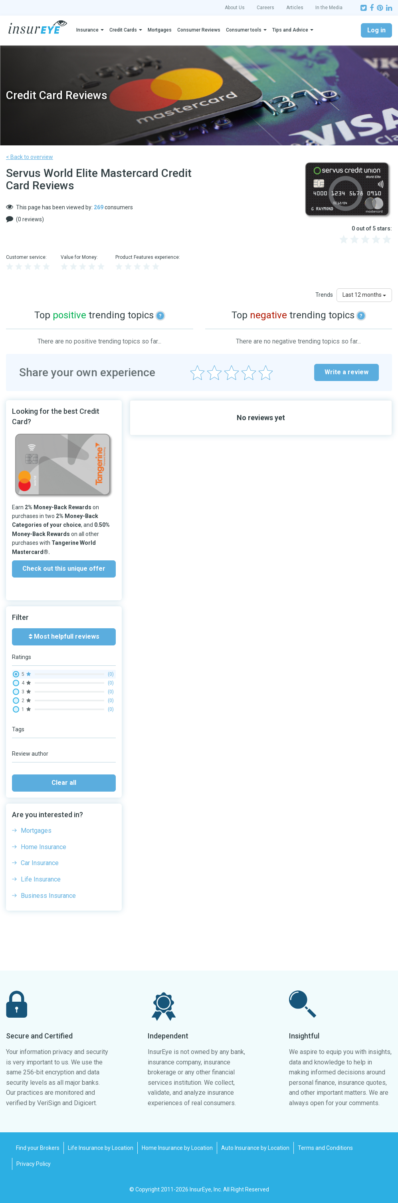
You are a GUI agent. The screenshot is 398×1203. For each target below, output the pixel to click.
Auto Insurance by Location (255, 1148)
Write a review (346, 372)
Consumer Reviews (198, 30)
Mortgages (160, 30)
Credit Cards (123, 30)
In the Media (329, 7)
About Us (235, 7)
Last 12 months (364, 295)
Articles (294, 7)
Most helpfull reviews (64, 636)
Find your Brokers (37, 1148)
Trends (324, 295)
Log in (376, 30)
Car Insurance (40, 863)
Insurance (87, 30)
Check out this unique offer (63, 568)
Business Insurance (48, 895)
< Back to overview (29, 157)
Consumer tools (243, 30)
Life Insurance (41, 879)
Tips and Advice (290, 30)
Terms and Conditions (325, 1148)
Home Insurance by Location (177, 1148)
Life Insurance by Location (100, 1148)
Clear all (63, 782)
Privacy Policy (33, 1164)
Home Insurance (43, 847)
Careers (265, 7)
